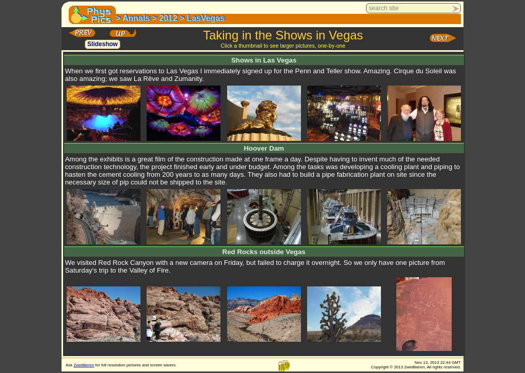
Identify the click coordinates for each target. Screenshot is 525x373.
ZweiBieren (84, 365)
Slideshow (102, 44)
